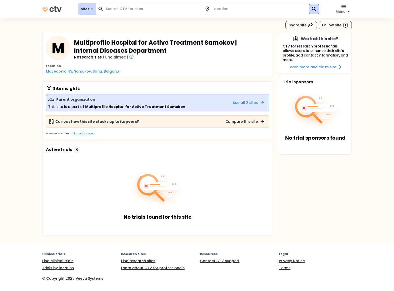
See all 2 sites (249, 102)
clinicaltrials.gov (83, 133)
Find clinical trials (57, 261)
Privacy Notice (292, 261)
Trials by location (58, 268)
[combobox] (151, 9)
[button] (77, 150)
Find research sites (138, 261)
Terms (284, 268)
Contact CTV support (219, 261)
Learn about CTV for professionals (153, 268)
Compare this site (245, 121)
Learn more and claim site (315, 67)
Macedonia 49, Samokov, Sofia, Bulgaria (82, 71)
